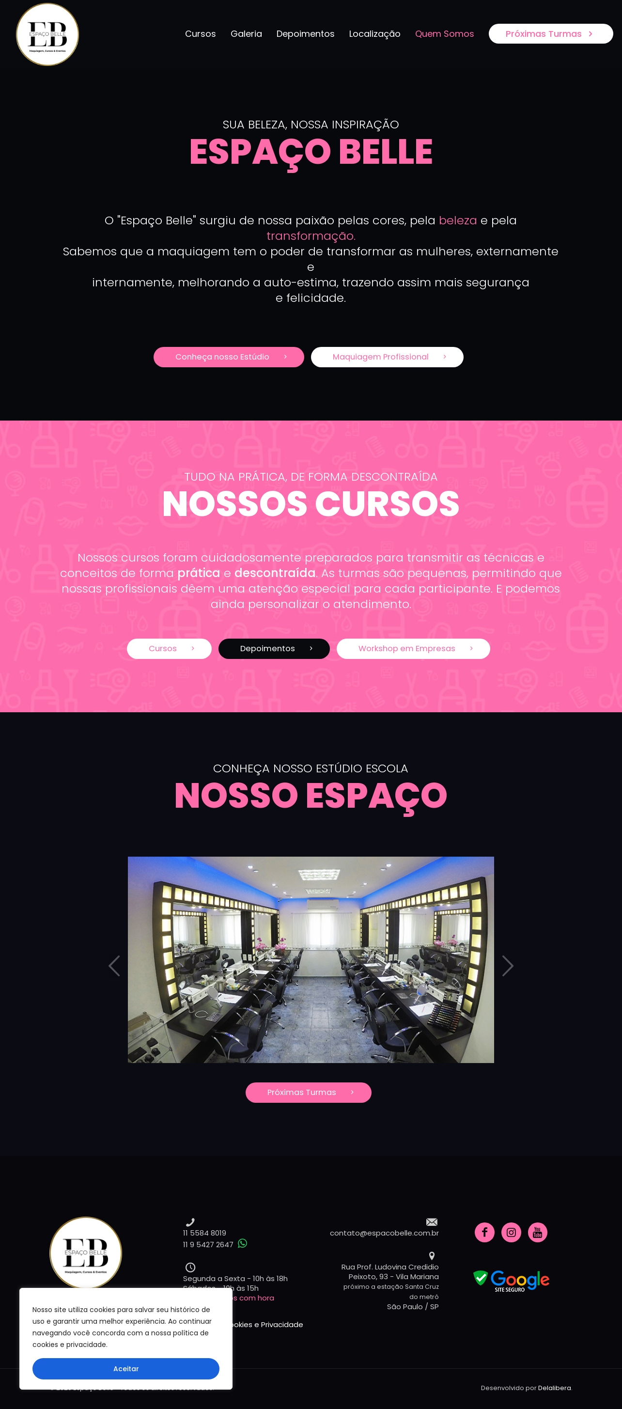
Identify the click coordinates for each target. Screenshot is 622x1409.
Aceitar (126, 1369)
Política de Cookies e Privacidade (243, 1324)
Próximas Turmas (551, 34)
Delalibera (554, 1388)
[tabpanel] (311, 960)
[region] (126, 1339)
